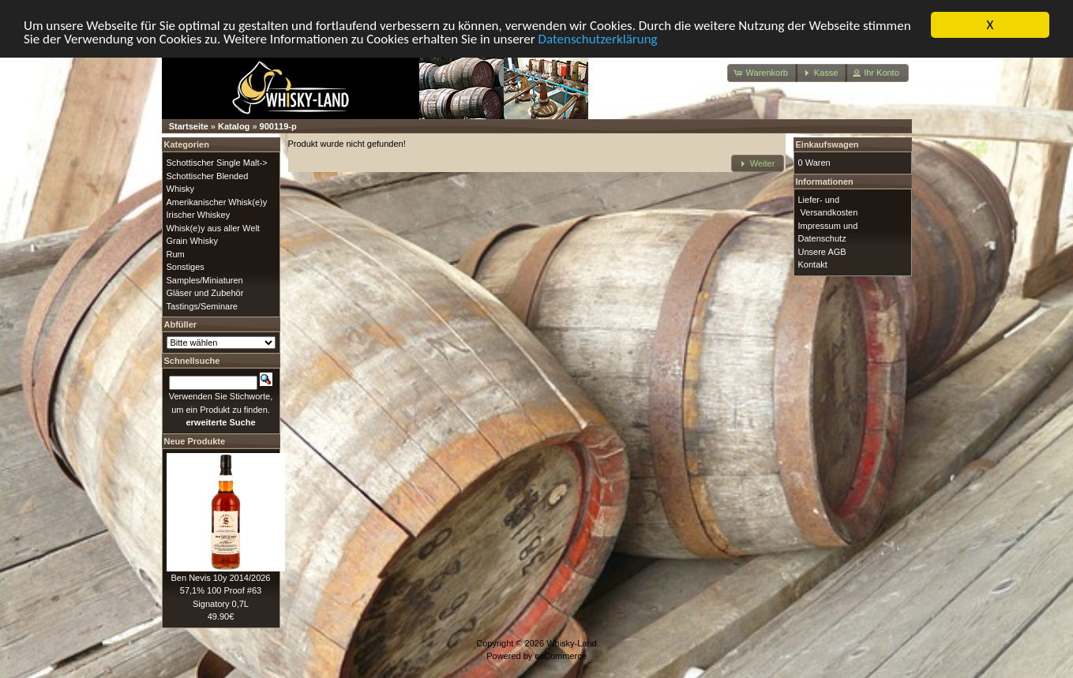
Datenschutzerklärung (598, 38)
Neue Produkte (195, 440)
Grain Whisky (192, 240)
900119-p (278, 126)
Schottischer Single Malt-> (217, 162)
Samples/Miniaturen (205, 279)
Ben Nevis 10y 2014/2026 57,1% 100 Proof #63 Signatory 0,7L (221, 590)
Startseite (188, 126)
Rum (176, 253)
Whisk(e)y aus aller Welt (213, 227)
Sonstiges (185, 267)
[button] (762, 73)
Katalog (233, 126)
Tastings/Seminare (202, 305)
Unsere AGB (822, 251)
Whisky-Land (571, 642)
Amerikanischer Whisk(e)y (217, 201)
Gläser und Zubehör (205, 293)
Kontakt (812, 264)
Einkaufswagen (827, 144)
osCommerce (560, 656)
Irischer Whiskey (199, 214)
